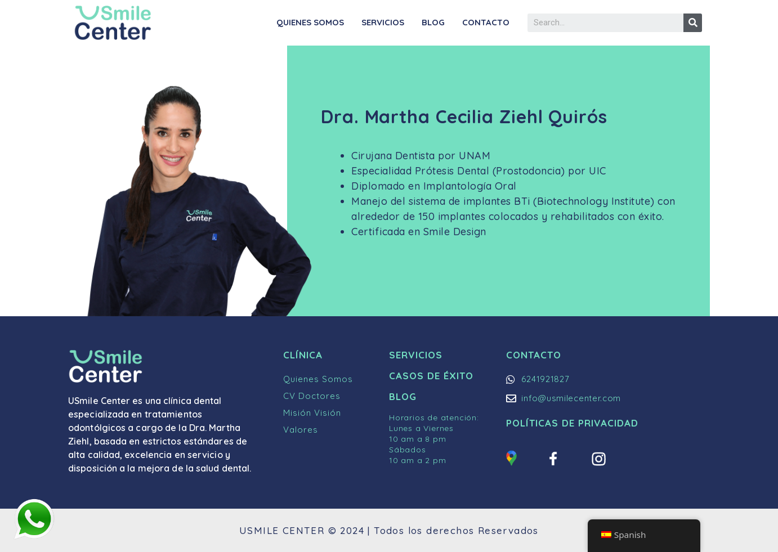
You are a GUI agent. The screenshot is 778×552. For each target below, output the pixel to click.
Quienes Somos (310, 22)
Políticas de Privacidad (572, 423)
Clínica (303, 355)
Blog (433, 22)
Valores (300, 429)
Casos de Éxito (431, 376)
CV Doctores (312, 396)
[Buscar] (692, 23)
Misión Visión (312, 412)
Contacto (485, 22)
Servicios (382, 22)
